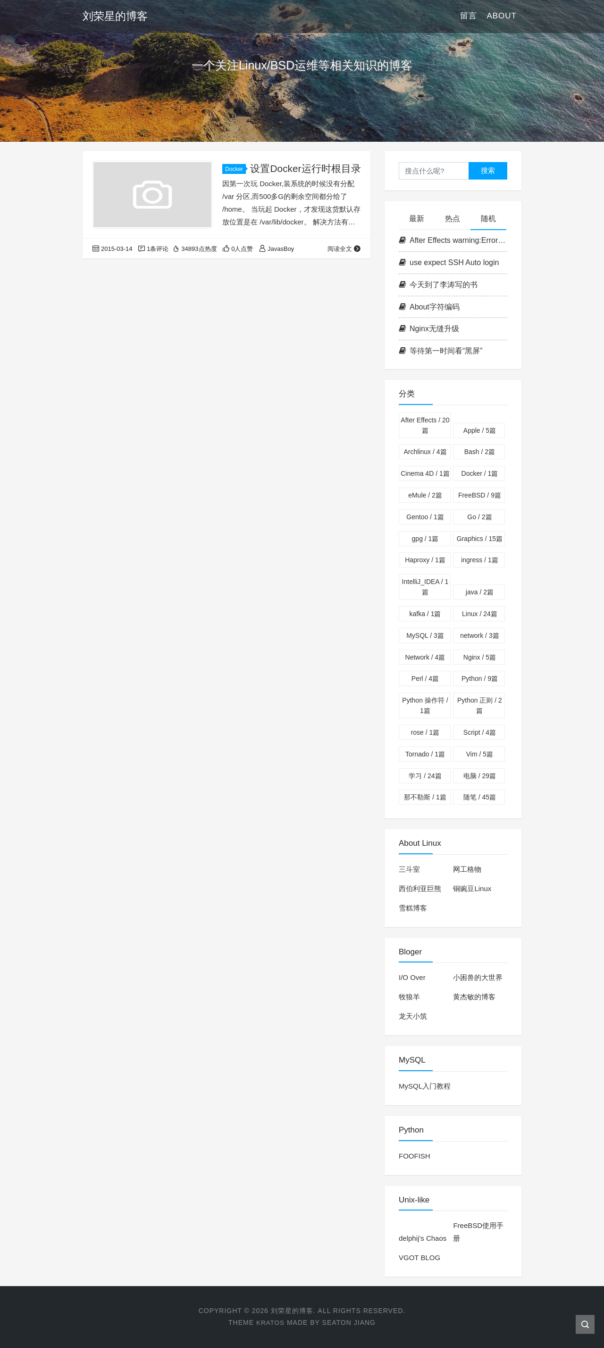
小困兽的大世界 (478, 977)
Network (425, 657)
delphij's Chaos (422, 1238)
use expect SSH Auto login (449, 262)
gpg (425, 538)
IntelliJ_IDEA (425, 587)
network (479, 635)
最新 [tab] (416, 219)
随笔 (479, 797)
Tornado (425, 754)
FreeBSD (479, 495)
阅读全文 (344, 248)
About (502, 16)
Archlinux (424, 451)
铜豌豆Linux (472, 888)
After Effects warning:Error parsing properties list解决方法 (453, 240)
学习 (425, 776)
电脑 (479, 776)
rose (425, 732)
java (480, 592)
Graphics (480, 538)
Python (479, 678)
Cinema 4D (425, 473)
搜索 (488, 170)
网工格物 (467, 869)
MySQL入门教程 (425, 1086)
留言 (468, 16)
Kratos (270, 1322)
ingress (479, 560)
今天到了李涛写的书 (438, 285)
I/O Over (412, 977)
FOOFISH (414, 1156)
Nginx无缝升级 (429, 329)
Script (479, 732)
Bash (479, 451)
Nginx (479, 657)
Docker (235, 169)
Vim (479, 754)
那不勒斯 (425, 797)
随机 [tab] (488, 219)
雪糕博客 (413, 908)
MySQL (425, 635)
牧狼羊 (409, 997)
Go (479, 517)
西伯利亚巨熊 (420, 888)
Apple (479, 430)
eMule (425, 495)
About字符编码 (429, 307)
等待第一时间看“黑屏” (441, 351)
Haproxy (425, 560)
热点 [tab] (452, 219)
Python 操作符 (425, 705)
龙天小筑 (413, 1016)
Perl (425, 678)
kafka (425, 614)
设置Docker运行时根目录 (305, 168)
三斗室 (409, 869)
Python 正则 (479, 705)
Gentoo (425, 517)
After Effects (425, 425)
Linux (479, 614)
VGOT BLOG (419, 1258)
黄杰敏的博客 (474, 997)
